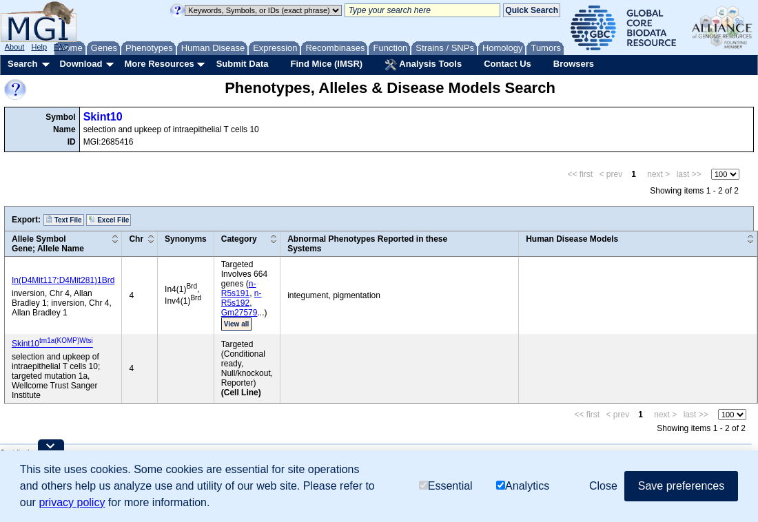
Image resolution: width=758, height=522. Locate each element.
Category (239, 239)
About (15, 47)
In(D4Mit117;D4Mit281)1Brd (63, 280)
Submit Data (242, 64)
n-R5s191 (238, 288)
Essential (446, 486)
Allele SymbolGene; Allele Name (48, 243)
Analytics (522, 486)
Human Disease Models (572, 239)
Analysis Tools (423, 65)
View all (236, 324)
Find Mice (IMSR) (326, 64)
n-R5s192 (241, 298)
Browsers (573, 64)
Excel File (108, 220)
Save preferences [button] (681, 486)
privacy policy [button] (72, 502)
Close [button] (603, 486)
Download (80, 64)
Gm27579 (239, 312)
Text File (63, 220)
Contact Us (507, 64)
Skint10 (103, 117)
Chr (136, 239)
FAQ (61, 47)
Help (39, 47)
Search (22, 64)
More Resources (159, 64)
